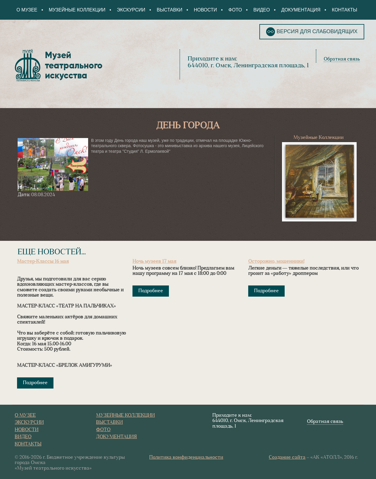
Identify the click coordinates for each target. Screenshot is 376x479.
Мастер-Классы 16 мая (43, 261)
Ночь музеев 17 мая (154, 261)
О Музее (26, 9)
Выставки (169, 9)
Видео (261, 9)
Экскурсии (131, 9)
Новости (205, 9)
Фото (235, 9)
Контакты (344, 9)
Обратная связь (342, 59)
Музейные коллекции (77, 9)
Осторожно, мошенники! (276, 261)
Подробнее (35, 383)
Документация (300, 9)
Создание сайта (287, 457)
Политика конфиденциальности (186, 457)
